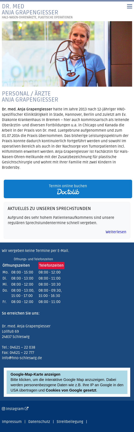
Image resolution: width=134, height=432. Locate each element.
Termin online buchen (68, 189)
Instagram (17, 409)
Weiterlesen (116, 232)
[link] (67, 189)
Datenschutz (39, 422)
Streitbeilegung (70, 422)
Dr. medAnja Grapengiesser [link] (37, 11)
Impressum (12, 422)
